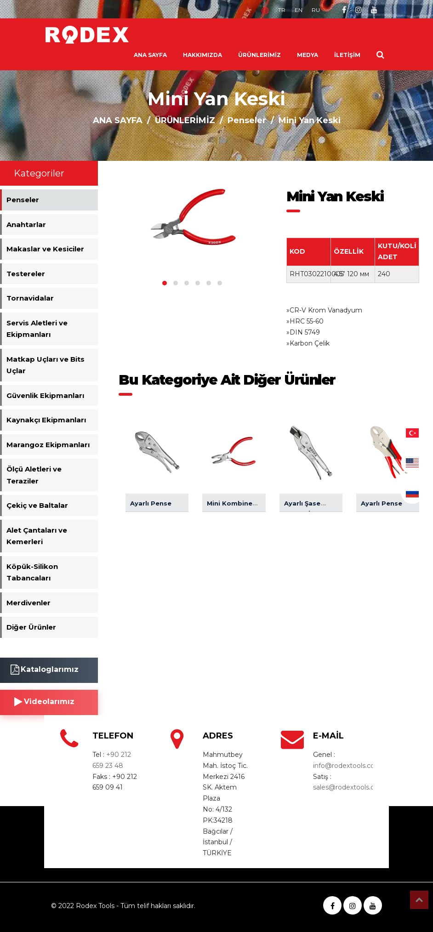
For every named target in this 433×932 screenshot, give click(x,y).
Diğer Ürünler (31, 627)
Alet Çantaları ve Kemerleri (36, 536)
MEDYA (307, 54)
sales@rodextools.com (349, 787)
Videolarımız (44, 702)
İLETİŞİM (347, 54)
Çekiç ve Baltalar (37, 505)
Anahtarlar (26, 224)
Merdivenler (28, 602)
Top (419, 900)
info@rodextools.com (347, 766)
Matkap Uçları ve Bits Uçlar (45, 365)
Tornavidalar (30, 298)
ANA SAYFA (150, 54)
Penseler (247, 120)
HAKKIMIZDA (202, 54)
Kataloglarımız (45, 670)
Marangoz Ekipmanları (48, 444)
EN (298, 9)
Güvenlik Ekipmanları (45, 395)
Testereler (25, 273)
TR (281, 9)
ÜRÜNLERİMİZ (259, 54)
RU (316, 9)
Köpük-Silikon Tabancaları (32, 572)
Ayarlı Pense (150, 503)
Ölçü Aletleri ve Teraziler (34, 475)
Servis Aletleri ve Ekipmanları (37, 328)
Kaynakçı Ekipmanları (46, 419)
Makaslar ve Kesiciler (45, 248)
